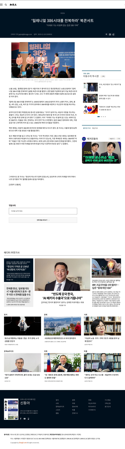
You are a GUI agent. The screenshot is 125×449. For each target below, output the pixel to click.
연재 (89, 400)
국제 (73, 403)
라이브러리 (92, 407)
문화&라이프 (60, 407)
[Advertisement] (38, 160)
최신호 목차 (92, 403)
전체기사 (75, 413)
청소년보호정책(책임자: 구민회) (71, 434)
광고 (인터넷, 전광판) (23, 434)
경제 (73, 400)
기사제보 (108, 400)
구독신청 (108, 403)
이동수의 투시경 (91, 76)
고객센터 (40, 434)
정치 (57, 400)
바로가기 (112, 139)
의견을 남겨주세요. (17, 211)
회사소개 (13, 434)
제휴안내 (33, 434)
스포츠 (58, 410)
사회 (57, 403)
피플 (73, 410)
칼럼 (57, 413)
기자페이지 (92, 410)
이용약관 (46, 434)
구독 (103, 76)
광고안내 (108, 407)
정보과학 (75, 407)
